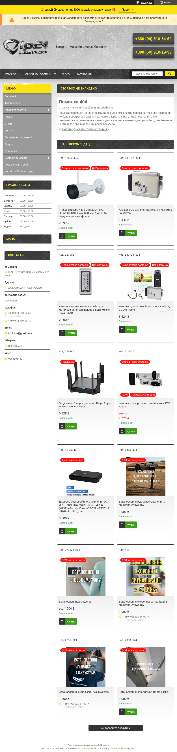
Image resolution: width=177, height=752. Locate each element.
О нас (66, 73)
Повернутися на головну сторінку (85, 129)
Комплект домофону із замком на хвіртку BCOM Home (144, 308)
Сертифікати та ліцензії (18, 137)
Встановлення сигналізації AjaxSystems (84, 691)
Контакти (84, 73)
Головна (10, 73)
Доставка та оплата (18, 83)
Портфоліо (11, 96)
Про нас (9, 130)
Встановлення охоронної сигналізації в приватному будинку (143, 603)
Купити (71, 236)
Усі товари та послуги (114, 727)
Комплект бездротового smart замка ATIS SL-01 (144, 405)
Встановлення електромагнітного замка (144, 691)
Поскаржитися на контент (95, 748)
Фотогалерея (12, 103)
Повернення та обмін (17, 164)
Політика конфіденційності (122, 748)
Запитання (11, 151)
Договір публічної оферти (19, 171)
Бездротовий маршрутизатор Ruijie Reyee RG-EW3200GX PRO (85, 405)
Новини (9, 116)
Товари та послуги (37, 73)
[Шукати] (170, 73)
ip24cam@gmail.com (20, 333)
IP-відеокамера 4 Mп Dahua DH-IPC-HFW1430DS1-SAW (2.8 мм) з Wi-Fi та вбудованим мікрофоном (83, 213)
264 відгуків (146, 2)
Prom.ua (105, 745)
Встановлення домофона (75, 601)
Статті (8, 123)
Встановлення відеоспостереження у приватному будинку (142, 503)
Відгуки (9, 144)
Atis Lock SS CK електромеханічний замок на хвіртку (145, 211)
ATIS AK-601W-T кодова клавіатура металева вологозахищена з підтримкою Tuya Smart (84, 309)
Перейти (127, 9)
